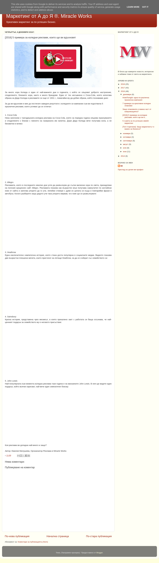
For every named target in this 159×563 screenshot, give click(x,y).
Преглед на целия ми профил (130, 170)
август (126, 144)
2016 (123, 91)
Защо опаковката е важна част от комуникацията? (137, 110)
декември (127, 94)
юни (125, 152)
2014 (123, 156)
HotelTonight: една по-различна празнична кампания (136, 99)
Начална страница (58, 536)
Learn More (133, 7)
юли (125, 148)
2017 (123, 88)
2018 (123, 84)
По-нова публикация (17, 536)
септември (128, 141)
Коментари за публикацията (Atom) (33, 542)
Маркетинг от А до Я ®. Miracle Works (49, 16)
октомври (127, 137)
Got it (145, 7)
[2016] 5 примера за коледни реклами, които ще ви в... (135, 116)
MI (122, 166)
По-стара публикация (99, 536)
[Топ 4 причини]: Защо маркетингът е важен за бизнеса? (138, 128)
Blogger (99, 553)
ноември (127, 133)
